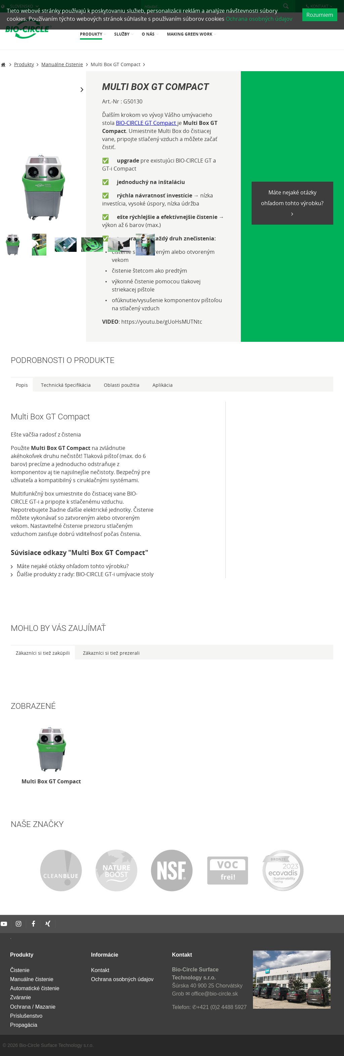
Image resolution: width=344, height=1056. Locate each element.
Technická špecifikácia (66, 385)
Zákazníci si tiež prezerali (111, 653)
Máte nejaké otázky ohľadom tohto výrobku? (292, 198)
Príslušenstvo (26, 1016)
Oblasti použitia (121, 385)
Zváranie (20, 997)
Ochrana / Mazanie (32, 1007)
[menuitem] (94, 35)
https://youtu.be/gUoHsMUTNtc (161, 321)
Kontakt (100, 970)
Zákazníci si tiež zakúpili (43, 653)
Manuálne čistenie (31, 979)
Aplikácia (163, 385)
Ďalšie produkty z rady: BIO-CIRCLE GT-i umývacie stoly (82, 574)
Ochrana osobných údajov (259, 18)
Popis (22, 385)
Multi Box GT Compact (51, 781)
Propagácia (23, 1025)
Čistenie (20, 970)
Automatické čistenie (34, 988)
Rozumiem (319, 14)
